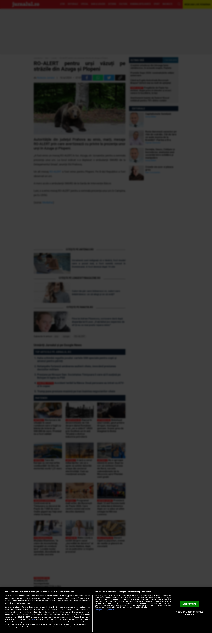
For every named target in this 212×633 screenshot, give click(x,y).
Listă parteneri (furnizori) (105, 610)
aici (33, 619)
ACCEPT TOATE (189, 604)
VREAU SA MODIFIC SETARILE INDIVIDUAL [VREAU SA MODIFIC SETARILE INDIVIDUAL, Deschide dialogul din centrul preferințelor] (189, 613)
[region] (106, 610)
